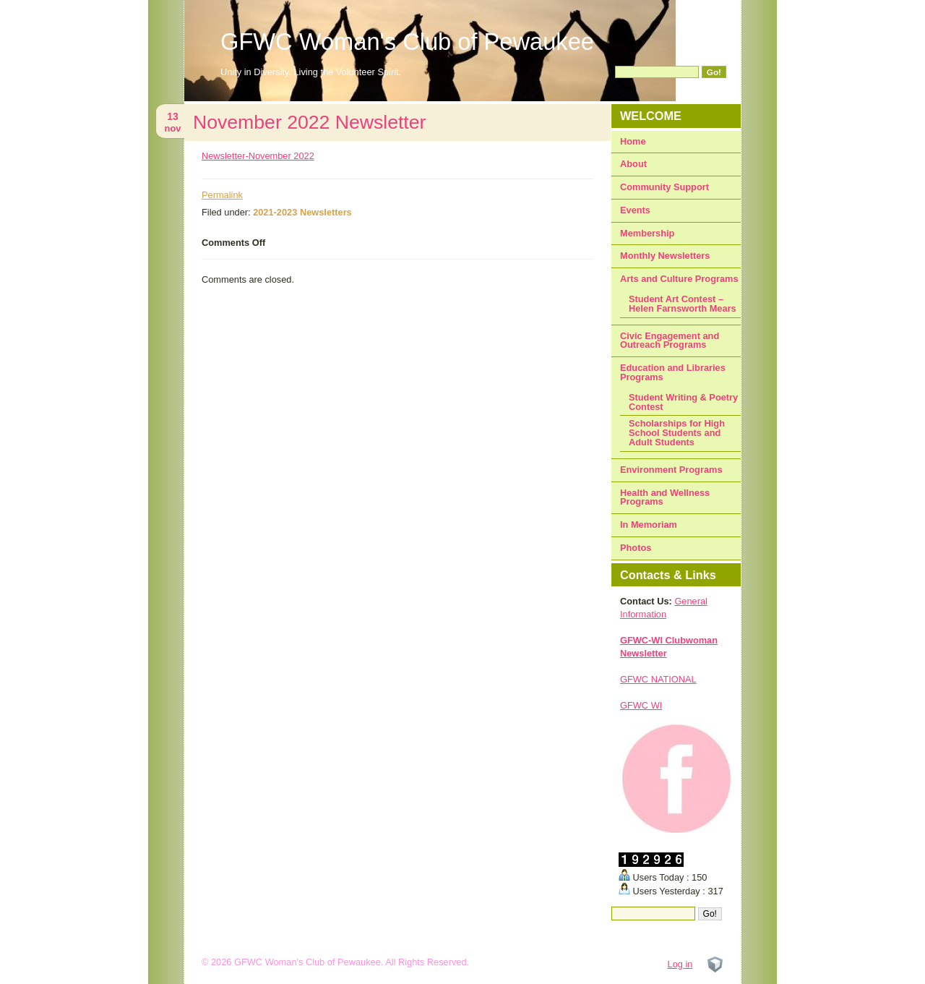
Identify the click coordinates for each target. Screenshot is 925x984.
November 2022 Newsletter (309, 122)
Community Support (664, 186)
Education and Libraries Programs (673, 372)
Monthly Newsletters (665, 255)
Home (633, 141)
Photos (635, 547)
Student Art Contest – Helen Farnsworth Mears (682, 304)
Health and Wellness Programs (665, 497)
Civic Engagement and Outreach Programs (669, 340)
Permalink (222, 194)
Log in (680, 964)
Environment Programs (671, 469)
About (633, 163)
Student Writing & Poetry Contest (683, 402)
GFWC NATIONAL (658, 679)
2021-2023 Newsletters (302, 212)
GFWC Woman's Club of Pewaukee (407, 41)
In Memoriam (648, 524)
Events (635, 210)
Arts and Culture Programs (679, 278)
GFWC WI (641, 705)
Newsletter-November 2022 (258, 155)
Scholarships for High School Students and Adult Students (677, 433)
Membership (647, 233)
